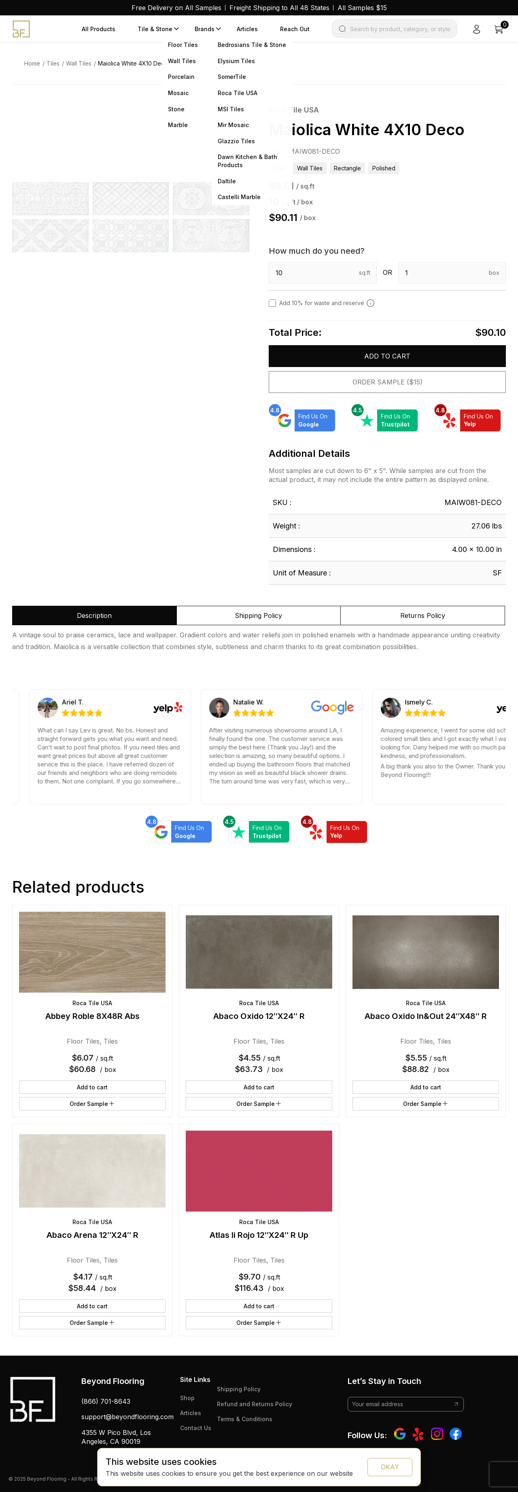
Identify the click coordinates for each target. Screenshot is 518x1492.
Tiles (53, 63)
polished (383, 168)
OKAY (390, 1467)
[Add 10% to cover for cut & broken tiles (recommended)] (370, 303)
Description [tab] (94, 615)
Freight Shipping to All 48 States (279, 8)
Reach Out (295, 28)
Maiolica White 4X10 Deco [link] (133, 63)
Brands (204, 28)
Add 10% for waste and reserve (327, 303)
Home (32, 63)
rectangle (347, 168)
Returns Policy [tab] (422, 615)
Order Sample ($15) (387, 382)
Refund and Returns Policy (254, 1404)
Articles (247, 28)
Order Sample (92, 1103)
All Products (98, 28)
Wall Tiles (78, 63)
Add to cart (387, 356)
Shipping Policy (239, 1389)
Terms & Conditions (244, 1419)
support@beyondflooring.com (127, 1417)
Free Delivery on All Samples (176, 8)
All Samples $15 (362, 8)
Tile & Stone (155, 28)
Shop (187, 1397)
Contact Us (195, 1427)
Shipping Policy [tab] (258, 615)
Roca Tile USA (294, 110)
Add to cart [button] (92, 1087)
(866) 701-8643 (105, 1401)
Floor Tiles (83, 1041)
